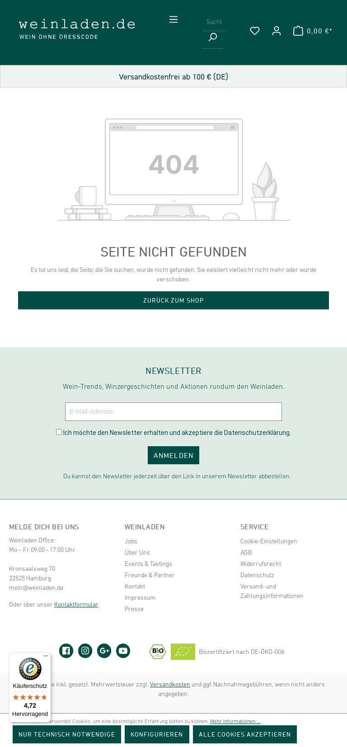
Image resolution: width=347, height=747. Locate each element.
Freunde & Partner (150, 575)
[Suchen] (212, 40)
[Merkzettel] (255, 30)
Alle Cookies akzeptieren (245, 734)
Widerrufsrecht (260, 563)
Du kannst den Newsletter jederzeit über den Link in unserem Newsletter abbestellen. (177, 476)
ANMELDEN (173, 455)
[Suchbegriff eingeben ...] (214, 22)
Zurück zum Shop (173, 300)
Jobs (131, 541)
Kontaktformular (76, 604)
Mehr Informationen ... (235, 721)
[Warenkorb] (312, 31)
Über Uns (137, 552)
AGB (246, 552)
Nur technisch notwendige (67, 734)
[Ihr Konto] (276, 30)
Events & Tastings (148, 563)
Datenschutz (257, 575)
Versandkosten (170, 684)
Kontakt (135, 586)
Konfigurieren (157, 734)
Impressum (140, 597)
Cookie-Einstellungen (268, 541)
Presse (134, 608)
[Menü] (173, 19)
